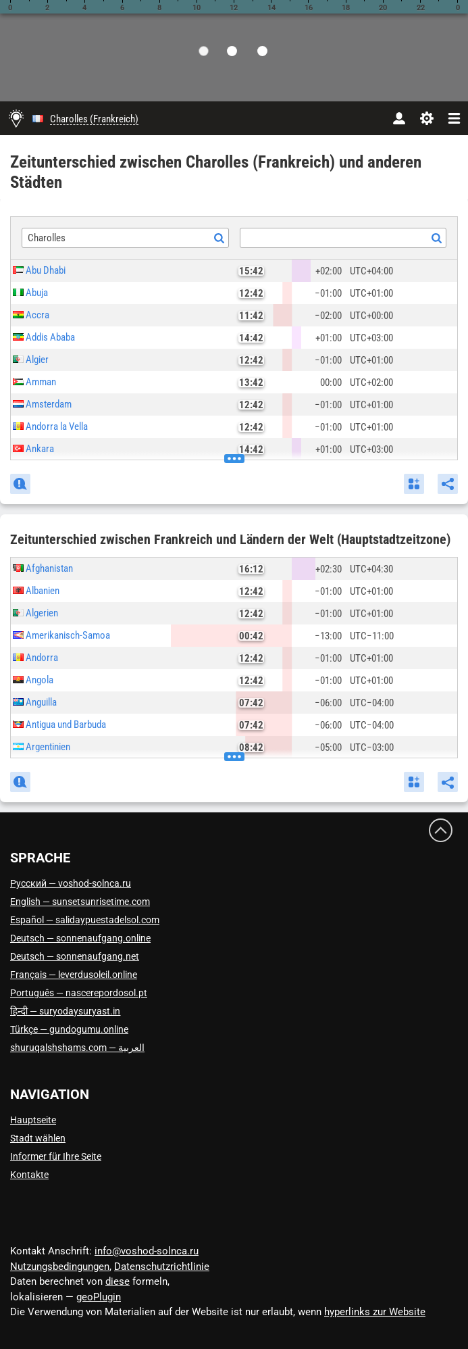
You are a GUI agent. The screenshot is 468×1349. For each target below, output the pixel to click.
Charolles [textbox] (47, 238)
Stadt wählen (38, 1138)
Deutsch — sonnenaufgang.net (74, 956)
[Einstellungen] (426, 118)
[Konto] (399, 118)
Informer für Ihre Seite (55, 1156)
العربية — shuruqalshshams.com (77, 1047)
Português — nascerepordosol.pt (78, 992)
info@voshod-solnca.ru (147, 1251)
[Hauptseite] (16, 118)
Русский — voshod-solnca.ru (70, 883)
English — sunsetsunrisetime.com (80, 901)
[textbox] (343, 238)
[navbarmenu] (454, 118)
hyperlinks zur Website (374, 1312)
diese (117, 1281)
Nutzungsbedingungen (59, 1266)
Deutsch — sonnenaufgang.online (80, 938)
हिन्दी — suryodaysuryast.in (65, 1011)
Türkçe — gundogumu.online (69, 1029)
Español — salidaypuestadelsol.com (84, 919)
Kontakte (29, 1174)
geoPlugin (98, 1297)
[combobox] (125, 238)
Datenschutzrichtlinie (161, 1266)
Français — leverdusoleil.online (73, 974)
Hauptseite (33, 1119)
